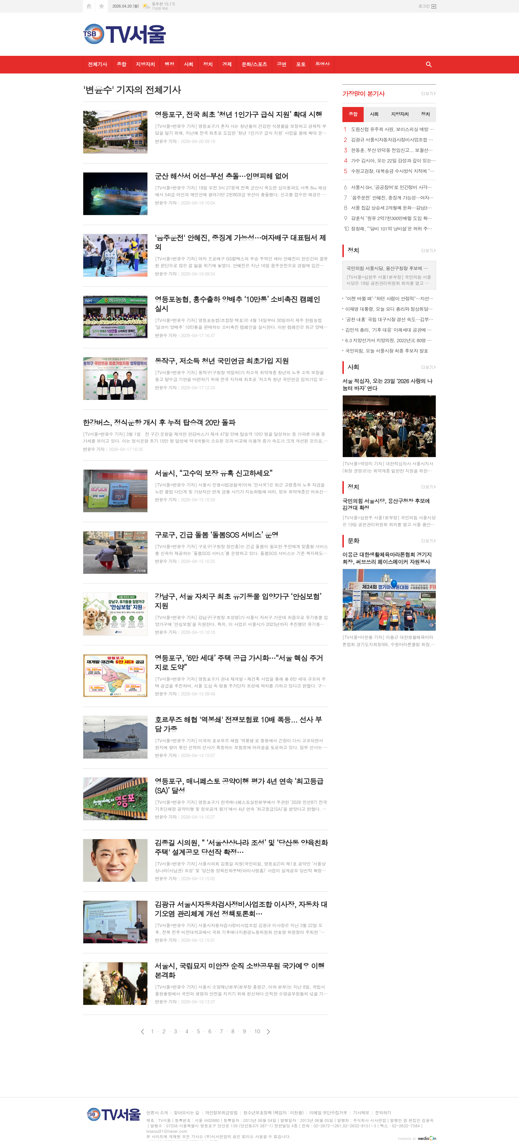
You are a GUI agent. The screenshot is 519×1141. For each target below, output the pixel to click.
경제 (227, 64)
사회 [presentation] (374, 114)
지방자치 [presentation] (400, 114)
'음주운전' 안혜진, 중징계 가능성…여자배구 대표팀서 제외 (393, 198)
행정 (169, 64)
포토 (300, 64)
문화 (353, 540)
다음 (268, 1032)
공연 (281, 64)
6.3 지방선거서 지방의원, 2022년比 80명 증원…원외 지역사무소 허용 (390, 340)
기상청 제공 (160, 8)
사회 (188, 64)
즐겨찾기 (102, 6)
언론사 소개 (157, 1112)
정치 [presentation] (425, 114)
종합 (121, 64)
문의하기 (383, 1112)
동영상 (322, 64)
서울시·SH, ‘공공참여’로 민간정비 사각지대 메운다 (393, 187)
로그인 (424, 6)
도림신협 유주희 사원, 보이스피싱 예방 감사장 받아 (393, 129)
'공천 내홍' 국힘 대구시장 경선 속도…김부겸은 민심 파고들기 (390, 319)
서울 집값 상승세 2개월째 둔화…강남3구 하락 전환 (393, 208)
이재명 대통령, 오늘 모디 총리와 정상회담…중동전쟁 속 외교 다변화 (390, 308)
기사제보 (361, 1112)
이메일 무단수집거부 (328, 1112)
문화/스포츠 (254, 64)
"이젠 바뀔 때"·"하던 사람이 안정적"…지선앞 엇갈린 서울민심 (390, 298)
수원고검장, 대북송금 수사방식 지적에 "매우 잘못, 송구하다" (393, 171)
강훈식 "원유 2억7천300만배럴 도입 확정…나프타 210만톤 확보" (393, 218)
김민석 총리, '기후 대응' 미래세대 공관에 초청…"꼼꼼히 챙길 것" (390, 329)
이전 (142, 1032)
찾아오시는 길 (186, 1112)
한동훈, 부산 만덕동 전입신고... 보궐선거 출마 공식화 (393, 150)
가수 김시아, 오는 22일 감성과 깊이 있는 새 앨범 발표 (393, 161)
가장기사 (363, 93)
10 (257, 1031)
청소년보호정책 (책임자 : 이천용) (273, 1112)
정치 (207, 64)
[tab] (353, 114)
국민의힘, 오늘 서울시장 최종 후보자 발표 (386, 350)
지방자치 (145, 64)
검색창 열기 (429, 64)
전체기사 (97, 64)
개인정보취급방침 (221, 1112)
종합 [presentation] (353, 114)
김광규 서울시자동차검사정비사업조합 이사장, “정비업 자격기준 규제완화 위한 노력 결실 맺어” (393, 140)
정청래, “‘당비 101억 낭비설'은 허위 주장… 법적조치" (393, 229)
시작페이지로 (89, 6)
